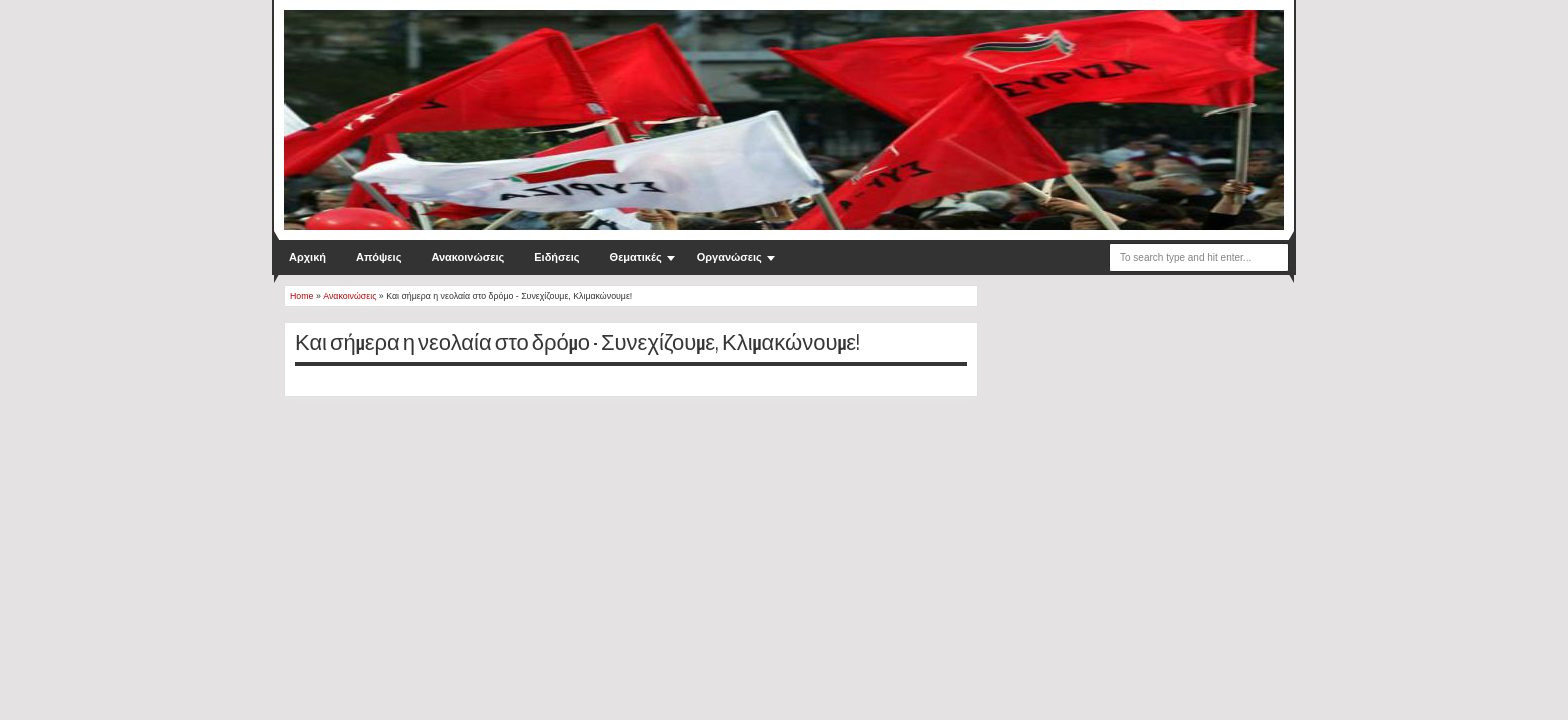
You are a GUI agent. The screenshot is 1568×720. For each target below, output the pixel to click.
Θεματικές (636, 257)
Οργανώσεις (729, 257)
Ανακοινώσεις (467, 257)
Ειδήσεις (556, 257)
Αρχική (307, 257)
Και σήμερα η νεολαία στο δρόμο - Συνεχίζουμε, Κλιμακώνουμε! (577, 343)
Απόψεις (378, 257)
